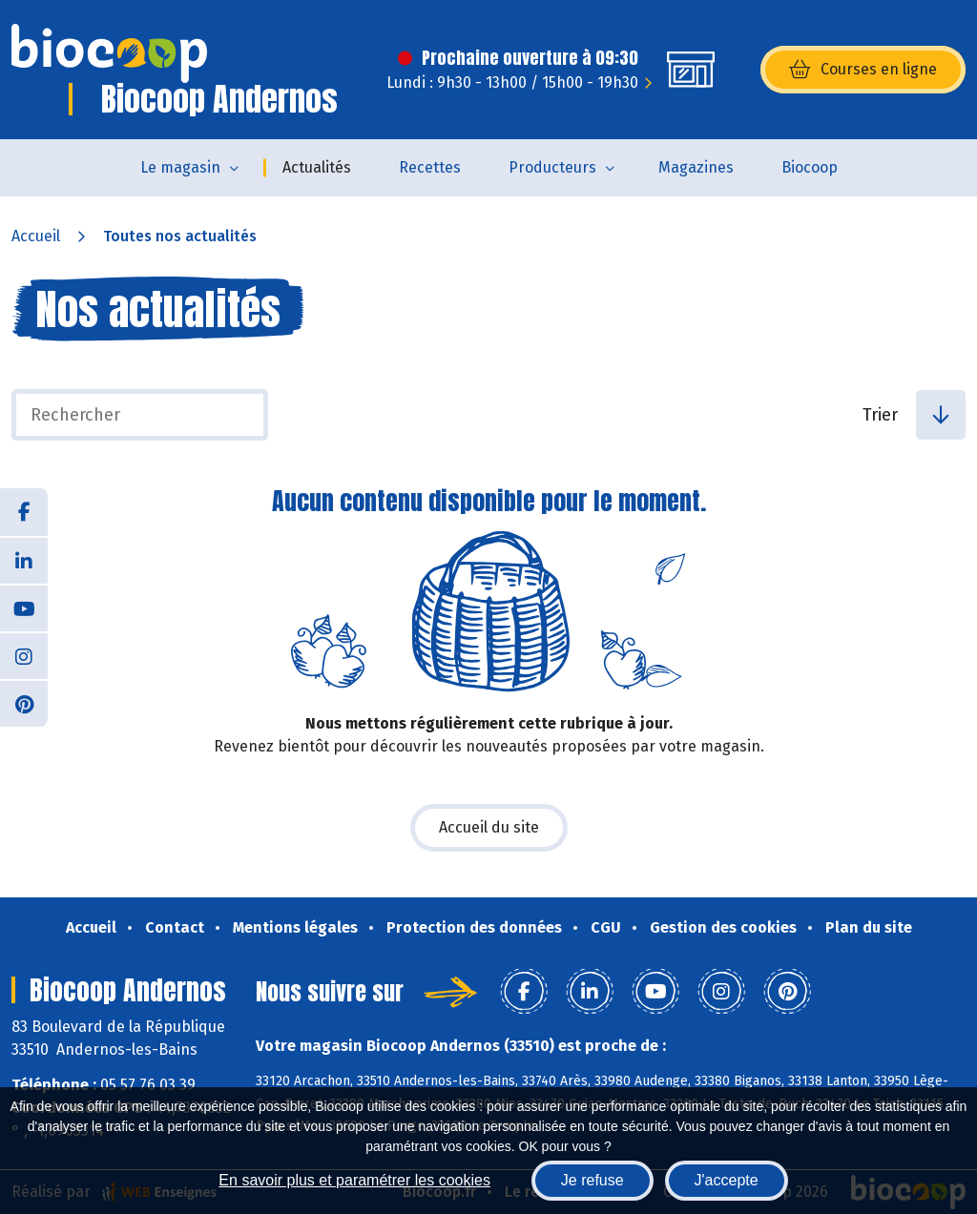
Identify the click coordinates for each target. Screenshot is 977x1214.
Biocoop (809, 167)
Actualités (316, 167)
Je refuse (592, 1180)
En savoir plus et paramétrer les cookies (354, 1180)
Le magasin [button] (180, 167)
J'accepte (727, 1180)
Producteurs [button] (552, 167)
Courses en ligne (863, 69)
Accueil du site (489, 827)
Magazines (696, 167)
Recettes (430, 167)
